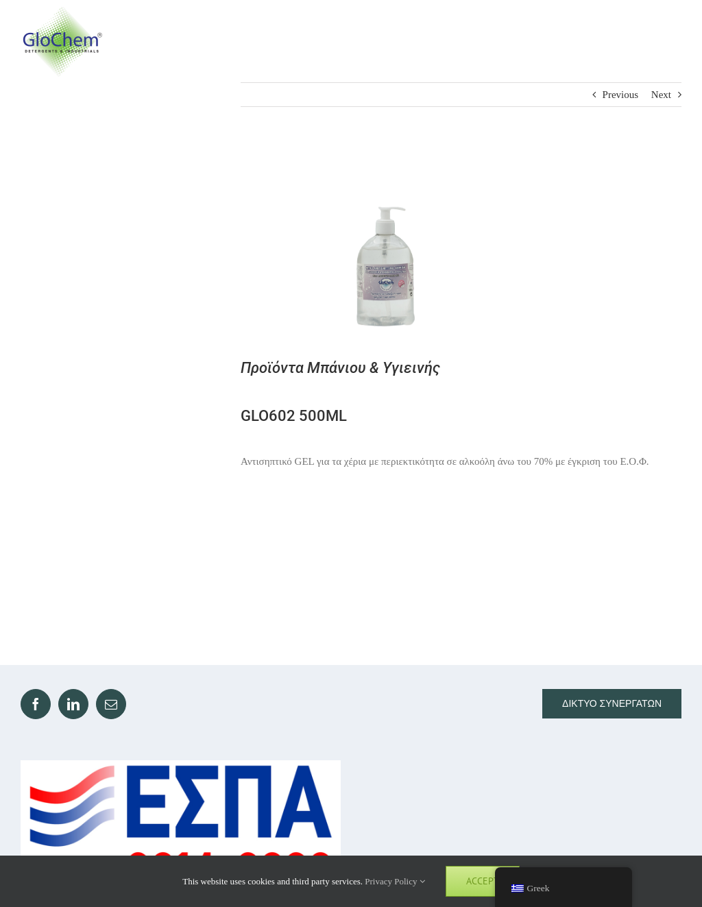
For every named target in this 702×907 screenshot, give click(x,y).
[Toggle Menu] (668, 41)
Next (661, 94)
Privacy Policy (394, 881)
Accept (482, 881)
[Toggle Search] (617, 40)
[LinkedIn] (73, 704)
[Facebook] (36, 704)
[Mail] (111, 704)
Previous (621, 94)
